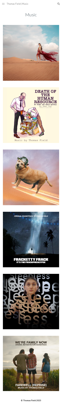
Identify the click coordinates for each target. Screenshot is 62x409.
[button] (3, 4)
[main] (31, 14)
